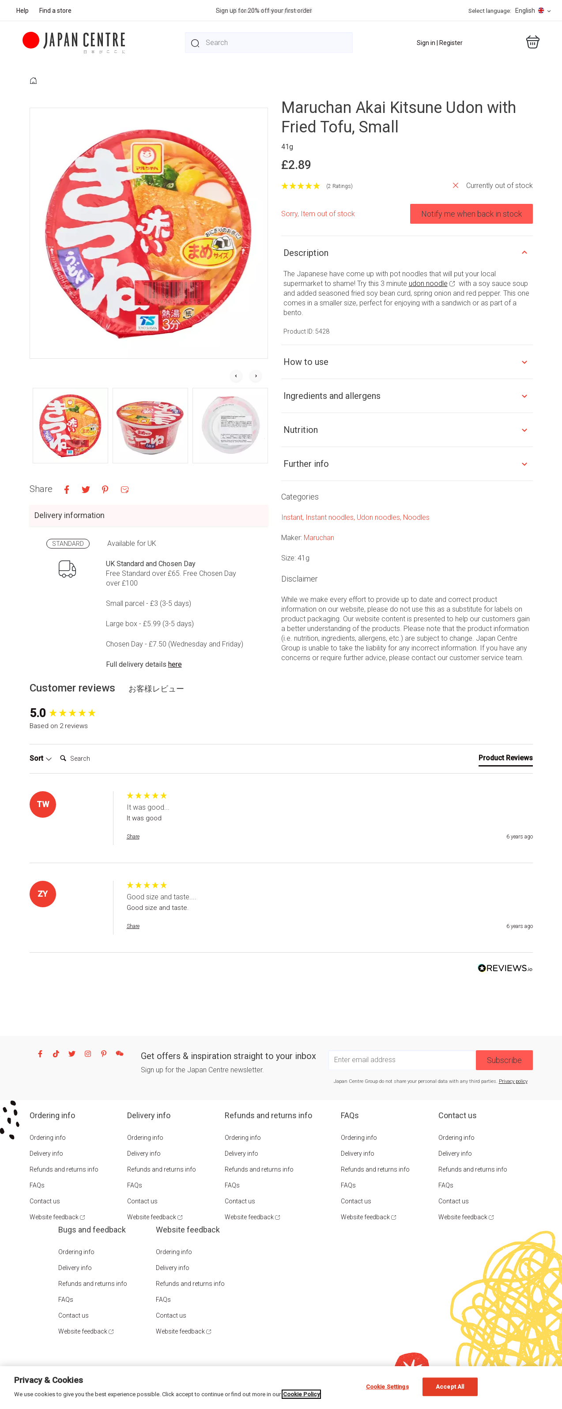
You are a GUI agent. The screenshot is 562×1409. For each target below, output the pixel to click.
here (175, 664)
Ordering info (48, 1137)
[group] (76, 713)
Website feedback (54, 1217)
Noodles (416, 517)
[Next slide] (256, 376)
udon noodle (428, 283)
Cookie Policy (301, 1394)
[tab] (506, 759)
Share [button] (133, 837)
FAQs (37, 1185)
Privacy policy (513, 1081)
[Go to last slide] (236, 376)
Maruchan (319, 538)
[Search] (92, 758)
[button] (70, 425)
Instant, (293, 517)
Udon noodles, (380, 517)
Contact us (45, 1201)
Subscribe (504, 1060)
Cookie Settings (387, 1386)
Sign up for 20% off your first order (264, 10)
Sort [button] (41, 758)
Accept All (450, 1386)
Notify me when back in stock (471, 213)
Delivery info (46, 1153)
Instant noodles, (331, 517)
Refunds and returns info (64, 1169)
